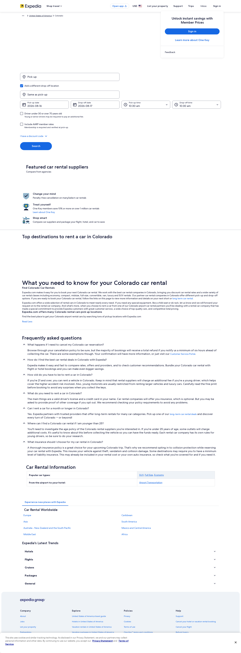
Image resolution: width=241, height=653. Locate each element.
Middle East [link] (29, 504)
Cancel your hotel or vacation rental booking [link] (196, 592)
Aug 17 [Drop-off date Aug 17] (82, 90)
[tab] (45, 472)
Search (36, 130)
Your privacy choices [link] (133, 618)
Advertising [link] (25, 618)
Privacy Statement (102, 640)
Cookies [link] (127, 592)
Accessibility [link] (129, 613)
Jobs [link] (22, 592)
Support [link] (179, 586)
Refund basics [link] (182, 602)
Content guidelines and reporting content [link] (143, 624)
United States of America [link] (58, 16)
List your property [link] (28, 597)
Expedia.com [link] (26, 16)
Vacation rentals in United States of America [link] (91, 597)
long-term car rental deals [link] (183, 384)
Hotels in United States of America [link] (87, 592)
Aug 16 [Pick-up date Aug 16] (31, 90)
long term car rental (182, 268)
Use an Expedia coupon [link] (186, 608)
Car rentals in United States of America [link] (89, 613)
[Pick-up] (69, 79)
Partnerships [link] (25, 602)
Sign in (217, 6)
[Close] (235, 642)
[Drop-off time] (196, 89)
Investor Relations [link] (28, 613)
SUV (141, 445)
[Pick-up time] (146, 89)
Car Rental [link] (39, 16)
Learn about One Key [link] (113, 193)
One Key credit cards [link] (81, 629)
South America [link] (129, 492)
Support (184, 6)
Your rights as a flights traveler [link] (189, 618)
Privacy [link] (127, 586)
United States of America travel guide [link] (89, 586)
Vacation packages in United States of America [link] (93, 602)
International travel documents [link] (190, 613)
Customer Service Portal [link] (182, 324)
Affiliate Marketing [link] (28, 624)
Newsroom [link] (25, 608)
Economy (159, 445)
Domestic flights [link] (79, 608)
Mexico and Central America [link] (136, 498)
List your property (163, 6)
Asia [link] (25, 492)
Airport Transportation (150, 453)
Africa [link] (125, 504)
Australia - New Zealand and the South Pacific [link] (47, 498)
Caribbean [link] (127, 485)
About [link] (23, 586)
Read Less (27, 292)
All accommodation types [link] (83, 618)
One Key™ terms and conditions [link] (138, 602)
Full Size (149, 445)
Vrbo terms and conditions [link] (136, 608)
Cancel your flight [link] (184, 597)
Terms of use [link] (129, 597)
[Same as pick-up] (171, 79)
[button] (120, 120)
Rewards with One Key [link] (82, 624)
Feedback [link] (24, 629)
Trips (197, 6)
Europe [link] (27, 485)
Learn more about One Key (192, 40)
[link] (192, 52)
